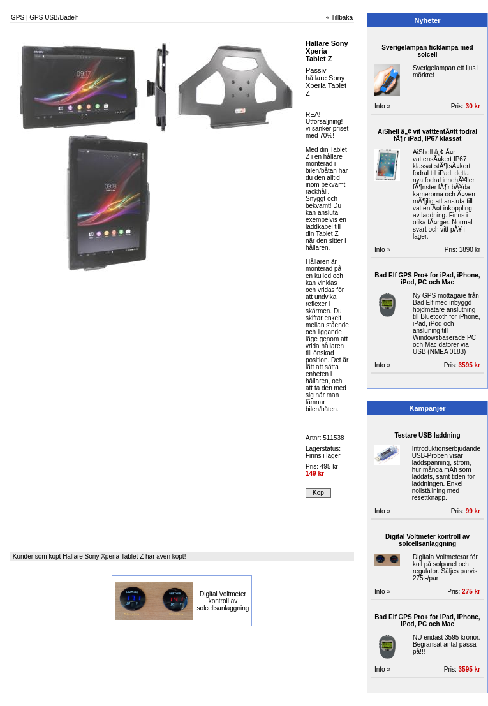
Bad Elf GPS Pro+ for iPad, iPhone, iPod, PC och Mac (427, 279)
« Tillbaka (339, 17)
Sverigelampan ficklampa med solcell (427, 51)
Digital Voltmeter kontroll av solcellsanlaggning (223, 601)
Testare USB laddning (427, 435)
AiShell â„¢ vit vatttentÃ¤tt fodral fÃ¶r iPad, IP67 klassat (427, 135)
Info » (382, 106)
